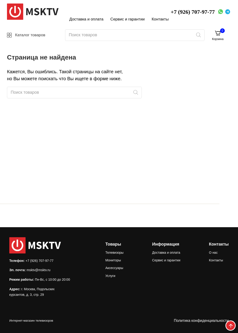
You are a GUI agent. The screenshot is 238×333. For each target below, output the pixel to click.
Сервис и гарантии (127, 19)
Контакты (160, 19)
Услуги (110, 276)
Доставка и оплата (86, 19)
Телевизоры (114, 252)
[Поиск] (198, 35)
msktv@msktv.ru (38, 270)
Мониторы (113, 260)
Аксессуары (114, 268)
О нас (213, 252)
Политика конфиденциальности (201, 321)
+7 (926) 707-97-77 (193, 12)
